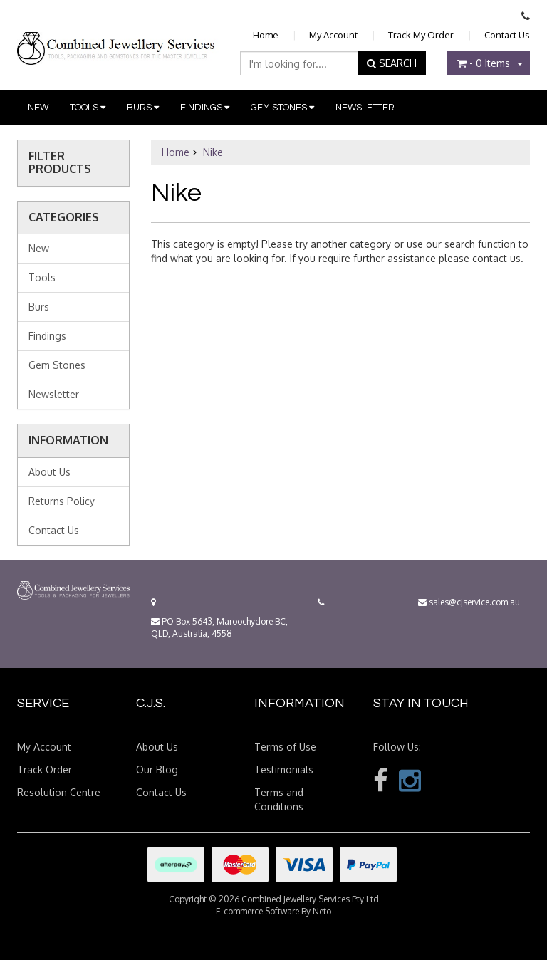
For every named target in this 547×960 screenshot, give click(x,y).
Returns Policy (61, 501)
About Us (49, 472)
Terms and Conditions (278, 799)
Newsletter (365, 108)
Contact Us (507, 35)
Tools (87, 108)
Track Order (44, 769)
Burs (143, 108)
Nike (213, 152)
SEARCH (392, 63)
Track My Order (421, 35)
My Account (333, 35)
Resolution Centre (58, 792)
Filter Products (59, 162)
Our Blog (157, 769)
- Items (483, 63)
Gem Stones (282, 108)
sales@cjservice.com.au (469, 602)
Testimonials (283, 769)
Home (265, 35)
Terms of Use (285, 747)
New (38, 108)
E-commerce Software (257, 911)
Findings (204, 108)
